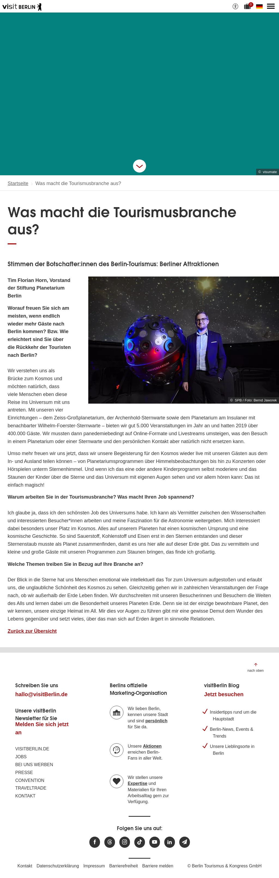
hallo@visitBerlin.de (41, 694)
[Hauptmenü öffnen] (271, 6)
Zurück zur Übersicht (32, 631)
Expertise (137, 783)
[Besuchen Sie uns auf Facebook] (94, 842)
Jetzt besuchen (223, 694)
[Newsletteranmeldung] (184, 842)
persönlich (156, 721)
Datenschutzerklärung (58, 866)
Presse (24, 772)
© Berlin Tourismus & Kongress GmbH (224, 866)
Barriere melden (157, 866)
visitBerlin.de (32, 749)
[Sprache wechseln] (260, 6)
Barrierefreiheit (123, 866)
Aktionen (152, 746)
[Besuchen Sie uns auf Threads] (109, 842)
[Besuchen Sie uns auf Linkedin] (169, 842)
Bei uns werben (34, 764)
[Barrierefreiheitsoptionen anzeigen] (235, 6)
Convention (29, 780)
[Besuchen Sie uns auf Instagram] (124, 842)
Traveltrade (30, 788)
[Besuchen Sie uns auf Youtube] (154, 842)
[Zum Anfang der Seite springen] (255, 667)
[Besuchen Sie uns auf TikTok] (139, 842)
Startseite (18, 183)
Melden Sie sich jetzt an (42, 728)
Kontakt (25, 796)
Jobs (21, 756)
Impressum (94, 866)
